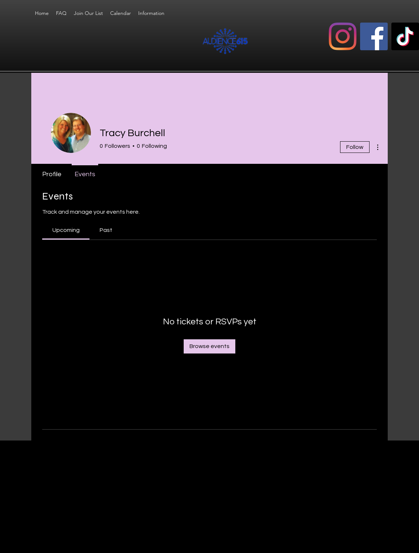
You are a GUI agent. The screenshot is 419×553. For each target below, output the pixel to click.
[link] (66, 230)
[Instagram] (342, 36)
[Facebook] (374, 36)
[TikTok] (405, 36)
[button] (151, 13)
